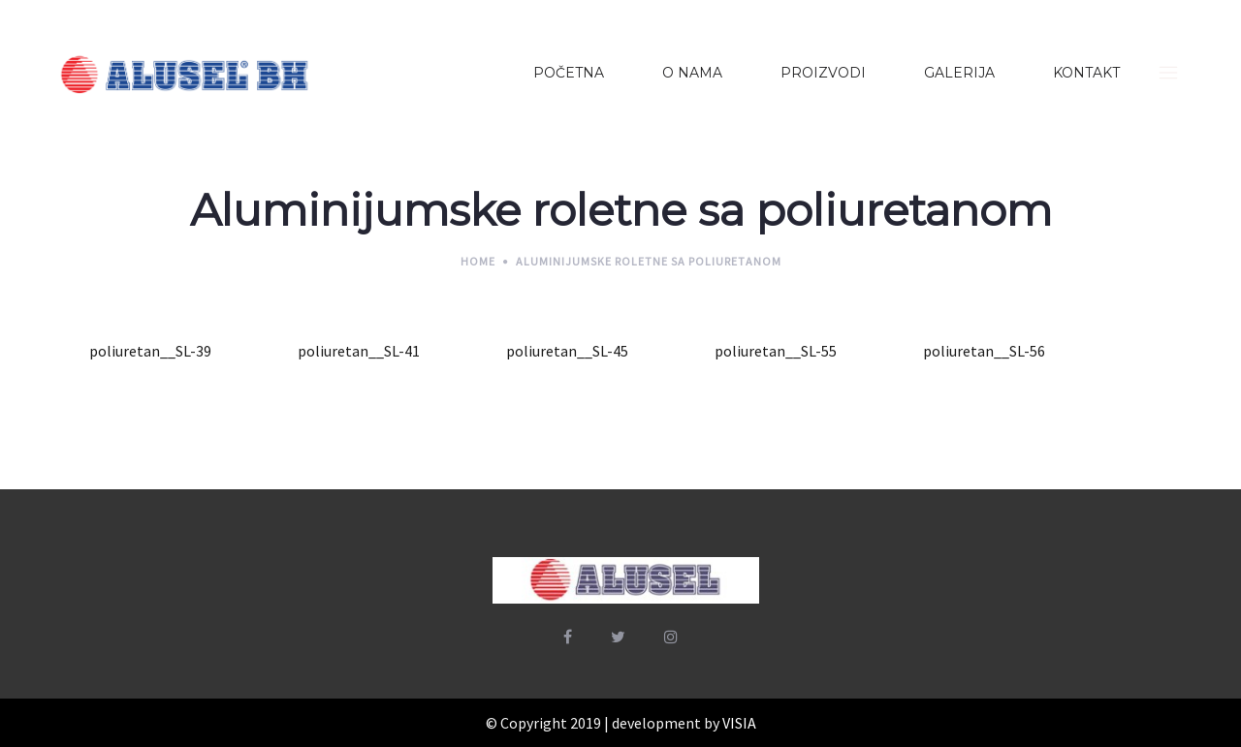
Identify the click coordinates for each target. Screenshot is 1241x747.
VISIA (739, 722)
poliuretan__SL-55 (776, 350)
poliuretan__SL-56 (984, 350)
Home (478, 261)
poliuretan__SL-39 (150, 350)
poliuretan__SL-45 (567, 350)
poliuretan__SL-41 (359, 350)
